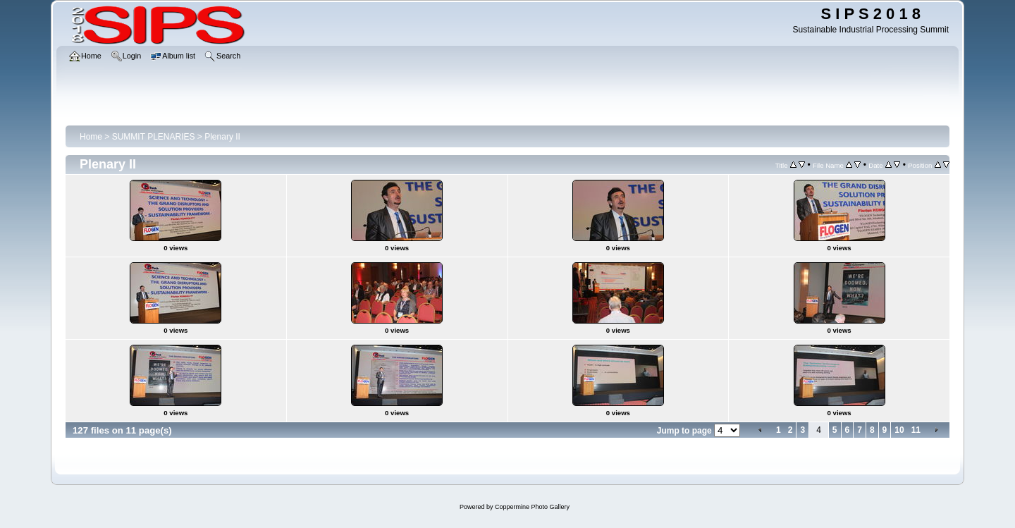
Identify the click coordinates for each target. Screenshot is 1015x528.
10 (899, 430)
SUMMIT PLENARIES (153, 137)
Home (91, 137)
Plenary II (222, 137)
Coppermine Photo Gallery (532, 506)
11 (916, 430)
